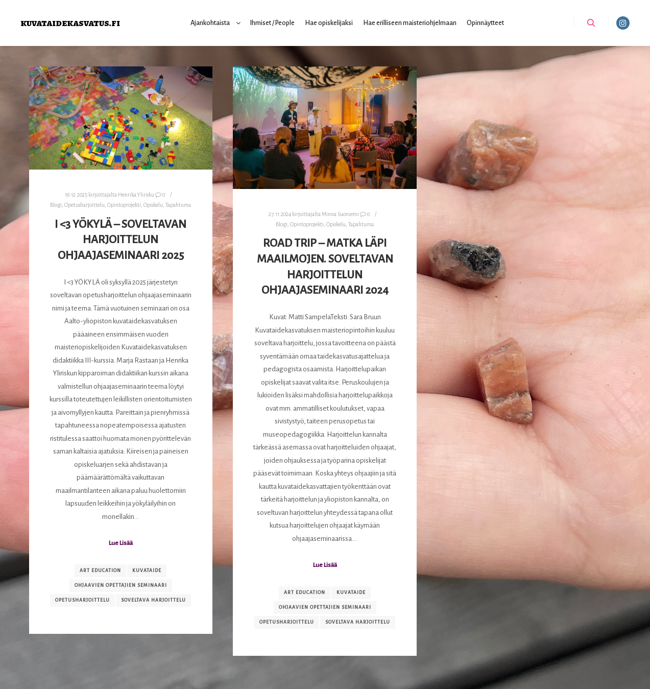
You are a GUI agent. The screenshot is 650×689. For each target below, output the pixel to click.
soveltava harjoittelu (153, 600)
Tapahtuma (178, 205)
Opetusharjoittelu (84, 205)
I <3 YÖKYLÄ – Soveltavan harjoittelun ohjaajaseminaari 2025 (120, 240)
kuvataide (146, 570)
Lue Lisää (121, 543)
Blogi (56, 205)
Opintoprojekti (124, 205)
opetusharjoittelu (82, 600)
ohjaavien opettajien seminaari (121, 585)
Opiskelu (153, 205)
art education (100, 570)
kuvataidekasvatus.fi (70, 23)
